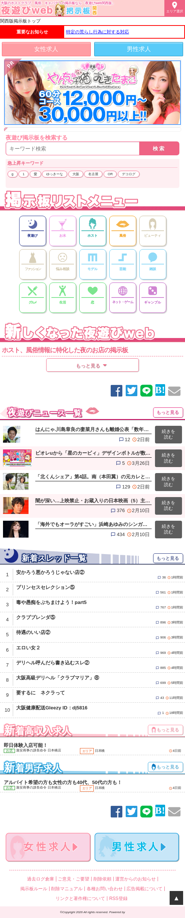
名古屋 (93, 174)
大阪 (75, 174)
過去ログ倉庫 (40, 879)
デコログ (128, 174)
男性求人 (139, 49)
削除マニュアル (67, 888)
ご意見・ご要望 (73, 879)
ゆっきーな (54, 174)
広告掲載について (144, 888)
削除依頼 (102, 879)
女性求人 (46, 49)
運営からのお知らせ (135, 879)
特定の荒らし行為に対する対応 (97, 32)
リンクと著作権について (80, 898)
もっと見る (167, 412)
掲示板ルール (33, 888)
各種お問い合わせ (105, 888)
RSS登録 (118, 898)
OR (110, 174)
